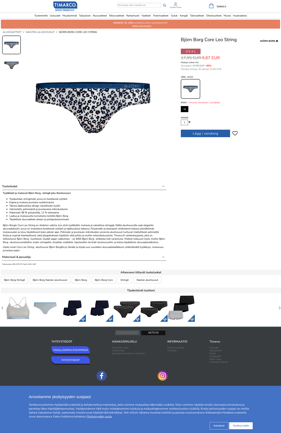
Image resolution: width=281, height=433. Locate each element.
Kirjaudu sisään (175, 7)
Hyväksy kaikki (241, 425)
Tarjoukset (85, 15)
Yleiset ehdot (118, 350)
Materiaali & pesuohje (16, 257)
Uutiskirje (172, 350)
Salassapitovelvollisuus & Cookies (128, 353)
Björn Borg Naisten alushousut (50, 280)
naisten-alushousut (40, 32)
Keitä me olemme (175, 347)
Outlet (212, 353)
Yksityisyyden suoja (99, 417)
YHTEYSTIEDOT (70, 360)
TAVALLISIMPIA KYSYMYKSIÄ (70, 350)
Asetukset (219, 425)
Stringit (124, 280)
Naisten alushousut (147, 280)
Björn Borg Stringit (14, 280)
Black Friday (215, 359)
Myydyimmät (70, 15)
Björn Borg (81, 280)
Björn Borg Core (104, 280)
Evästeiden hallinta (218, 362)
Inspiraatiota (240, 15)
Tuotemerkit (41, 15)
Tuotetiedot (9, 186)
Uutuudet (55, 15)
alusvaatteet (12, 32)
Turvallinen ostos (120, 347)
